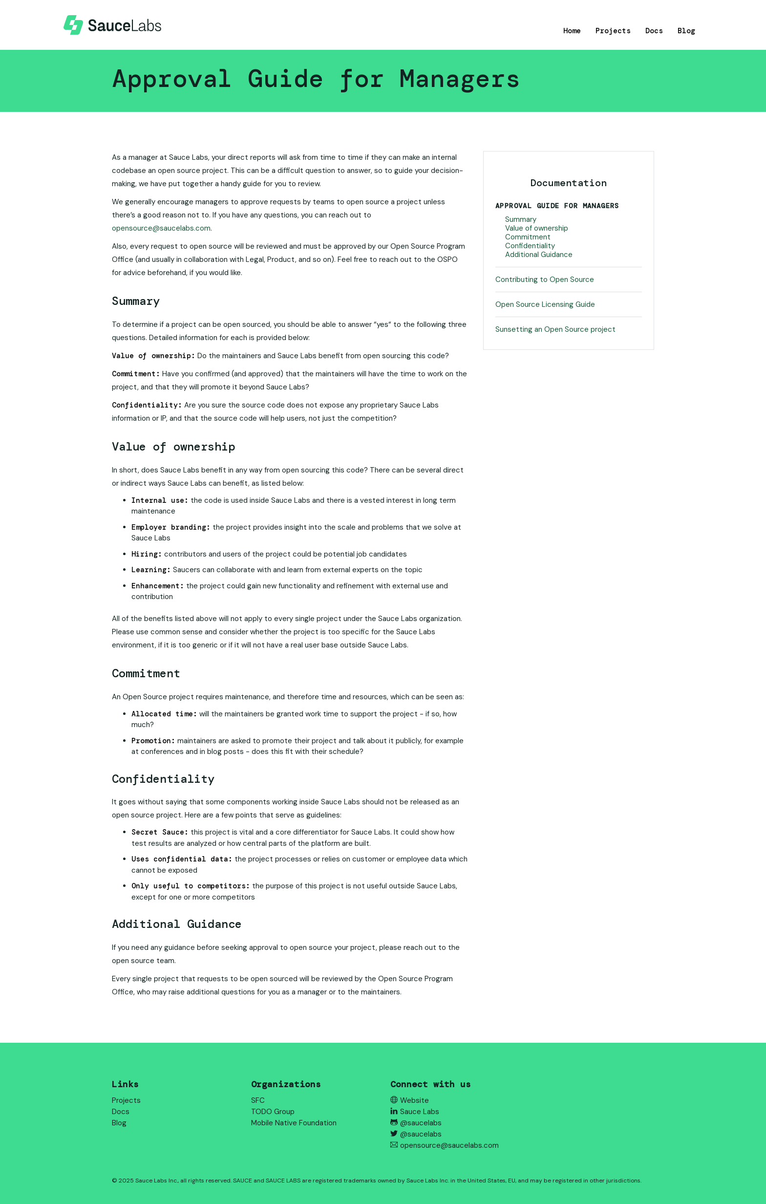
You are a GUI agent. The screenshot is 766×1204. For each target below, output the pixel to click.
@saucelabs (416, 1123)
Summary (520, 219)
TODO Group (273, 1112)
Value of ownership (536, 228)
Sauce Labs (414, 1112)
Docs (654, 31)
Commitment (528, 237)
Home (572, 31)
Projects (613, 31)
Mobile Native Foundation (294, 1123)
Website (409, 1100)
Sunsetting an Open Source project (555, 329)
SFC (258, 1100)
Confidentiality (530, 246)
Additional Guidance (539, 254)
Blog (686, 31)
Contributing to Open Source (544, 279)
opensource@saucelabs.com (161, 228)
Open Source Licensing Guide (545, 304)
